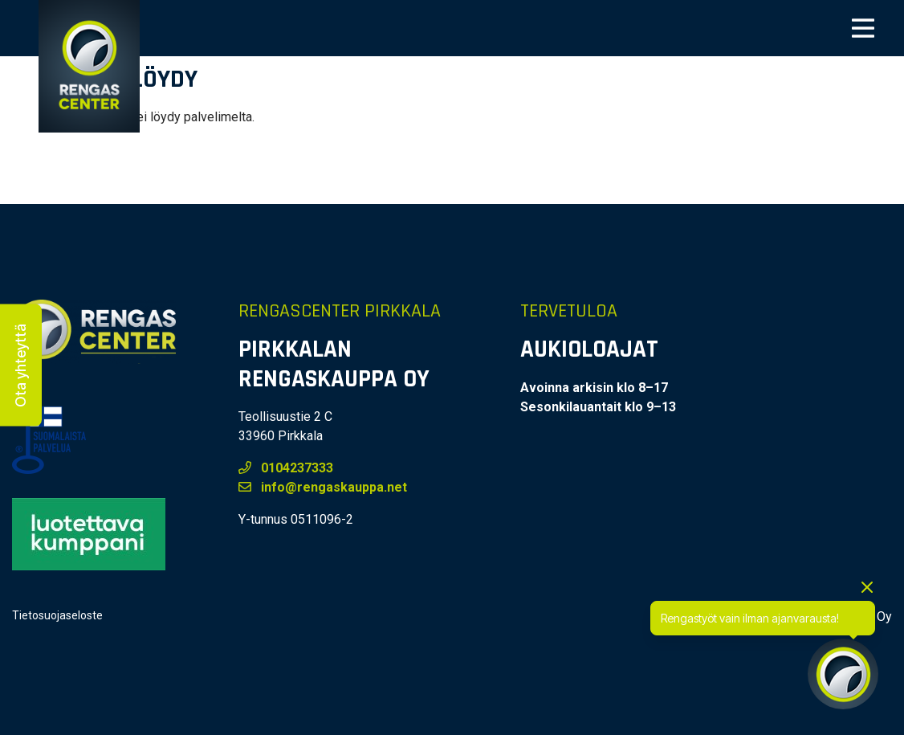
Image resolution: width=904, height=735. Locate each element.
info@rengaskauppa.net (322, 487)
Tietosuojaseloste (57, 615)
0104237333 (285, 468)
